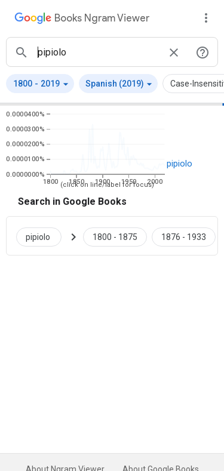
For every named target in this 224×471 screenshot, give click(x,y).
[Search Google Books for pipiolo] (44, 235)
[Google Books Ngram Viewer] (81, 20)
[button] (40, 83)
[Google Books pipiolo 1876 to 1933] (183, 235)
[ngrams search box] (97, 52)
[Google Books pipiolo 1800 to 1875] (115, 235)
